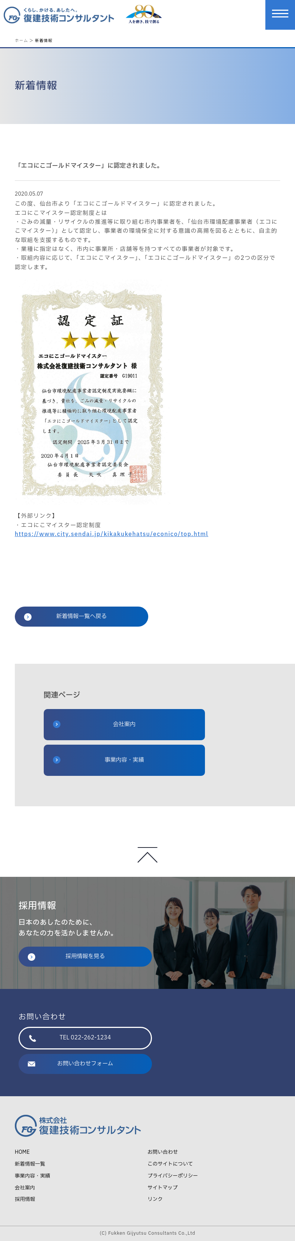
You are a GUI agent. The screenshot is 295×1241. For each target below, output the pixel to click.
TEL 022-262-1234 (70, 1037)
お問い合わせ (163, 1152)
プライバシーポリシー (173, 1176)
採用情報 (25, 1199)
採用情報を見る (66, 956)
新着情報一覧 (30, 1164)
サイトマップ (163, 1188)
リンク (155, 1199)
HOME (22, 1152)
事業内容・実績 (98, 760)
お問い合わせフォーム (70, 1063)
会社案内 (94, 724)
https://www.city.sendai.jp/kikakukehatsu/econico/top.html (111, 534)
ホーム (21, 40)
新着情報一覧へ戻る (65, 616)
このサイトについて (170, 1164)
